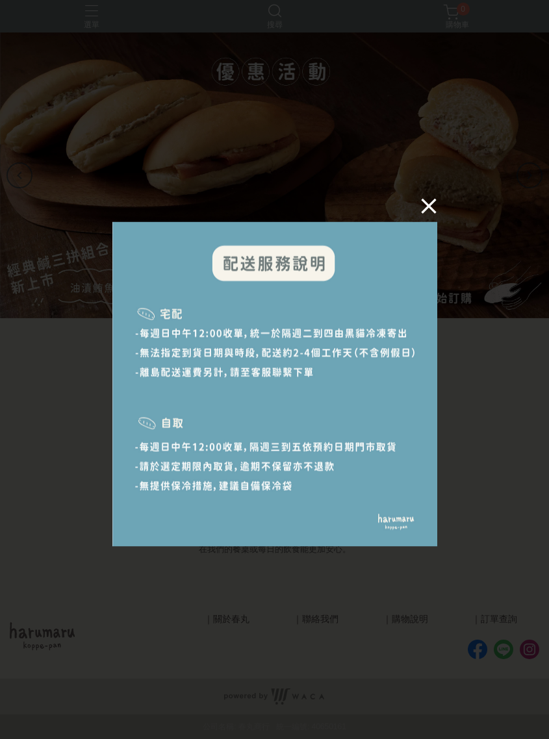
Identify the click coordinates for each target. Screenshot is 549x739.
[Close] (424, 210)
